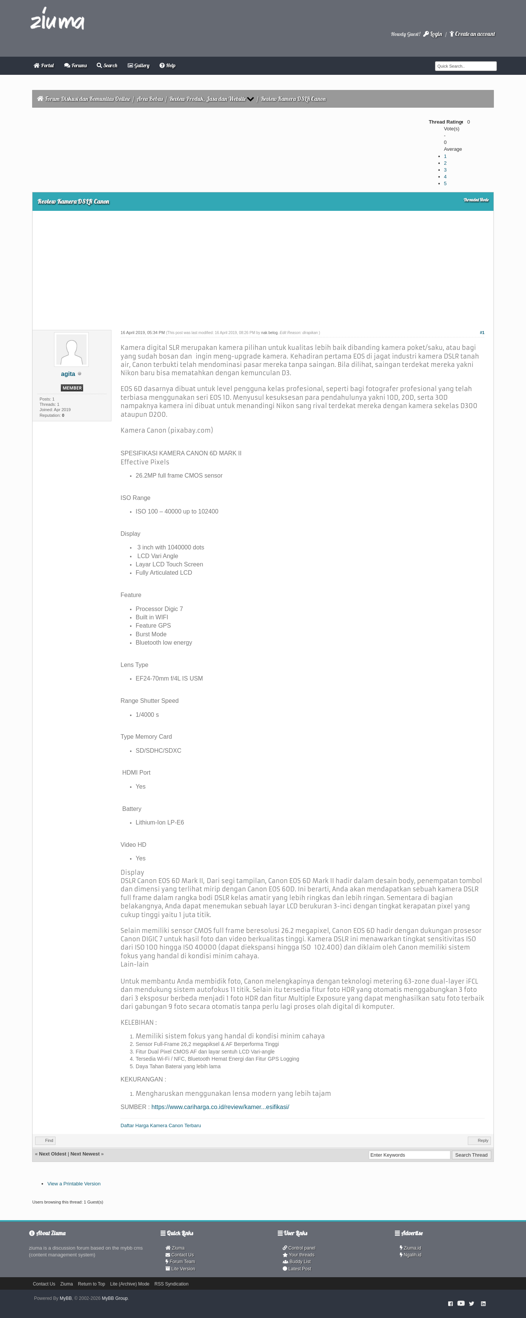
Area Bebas (149, 98)
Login (432, 33)
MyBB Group (115, 1298)
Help (167, 65)
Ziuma (175, 1248)
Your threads (298, 1255)
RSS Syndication (172, 1284)
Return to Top (91, 1284)
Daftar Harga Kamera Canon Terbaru (161, 1125)
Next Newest (84, 1154)
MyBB (66, 1298)
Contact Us (180, 1255)
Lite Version (180, 1269)
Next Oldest (52, 1154)
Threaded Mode (476, 200)
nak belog (269, 333)
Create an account (472, 33)
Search (107, 65)
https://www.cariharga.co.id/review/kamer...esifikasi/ (220, 1107)
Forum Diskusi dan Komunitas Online (87, 98)
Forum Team (180, 1261)
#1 (482, 332)
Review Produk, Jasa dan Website (207, 98)
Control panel (299, 1248)
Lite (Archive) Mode (129, 1284)
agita (68, 374)
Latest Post (297, 1269)
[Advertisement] (263, 267)
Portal (44, 65)
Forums (75, 65)
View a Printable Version (74, 1184)
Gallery (138, 65)
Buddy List (297, 1261)
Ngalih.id (411, 1255)
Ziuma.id (410, 1248)
